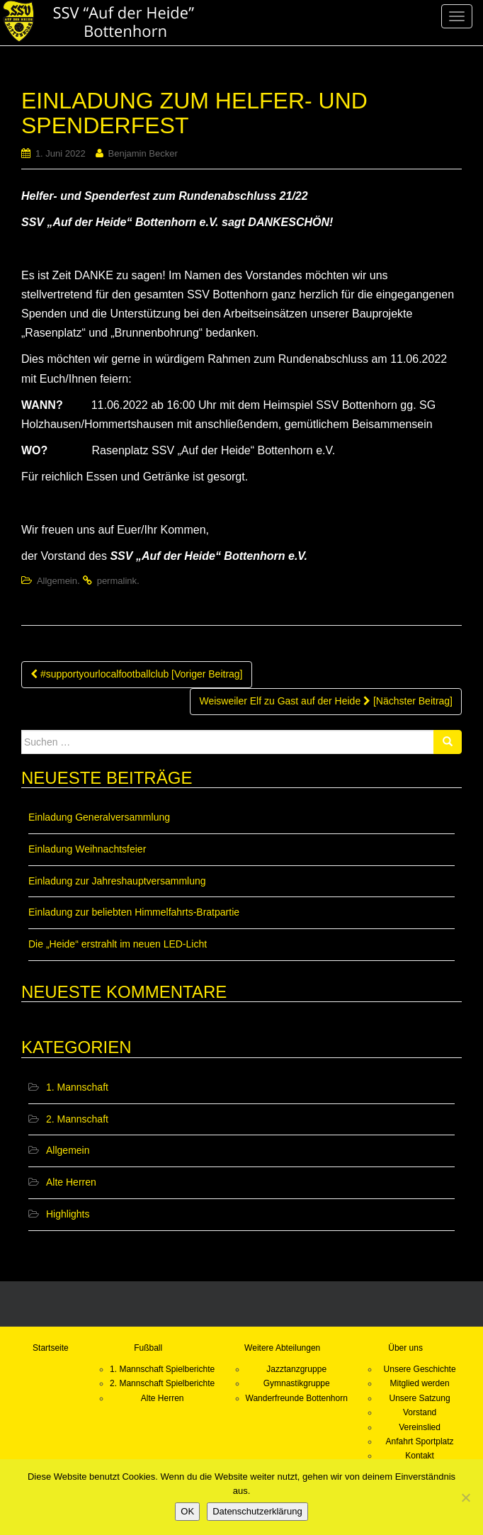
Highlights (67, 1214)
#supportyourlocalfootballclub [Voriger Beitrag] (136, 674)
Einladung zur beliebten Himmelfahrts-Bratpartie (133, 912)
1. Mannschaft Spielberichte (162, 1369)
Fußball (148, 1348)
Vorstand (419, 1412)
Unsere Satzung (420, 1398)
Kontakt (419, 1456)
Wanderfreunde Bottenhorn (297, 1398)
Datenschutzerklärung (257, 1511)
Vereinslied (420, 1427)
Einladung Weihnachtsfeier (87, 849)
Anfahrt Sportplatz (420, 1441)
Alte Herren (71, 1182)
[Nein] (465, 1497)
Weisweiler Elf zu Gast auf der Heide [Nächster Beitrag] (326, 701)
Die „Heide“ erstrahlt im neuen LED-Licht (117, 944)
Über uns (405, 1348)
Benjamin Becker (143, 153)
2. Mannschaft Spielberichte (162, 1383)
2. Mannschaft (77, 1119)
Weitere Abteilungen (282, 1348)
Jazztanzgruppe (296, 1369)
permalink (117, 580)
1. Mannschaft (77, 1087)
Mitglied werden (420, 1383)
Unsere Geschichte (420, 1369)
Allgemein (57, 580)
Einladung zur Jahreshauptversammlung (117, 881)
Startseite (51, 1348)
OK (187, 1511)
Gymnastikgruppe (296, 1383)
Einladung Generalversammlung (99, 817)
